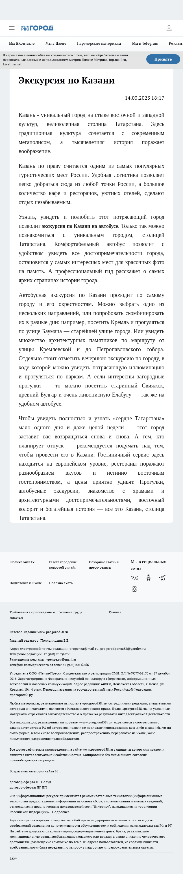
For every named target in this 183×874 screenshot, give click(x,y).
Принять (163, 59)
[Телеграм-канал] (163, 577)
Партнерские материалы (99, 43)
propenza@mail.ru (84, 648)
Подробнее (60, 812)
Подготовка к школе (26, 583)
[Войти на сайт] (169, 28)
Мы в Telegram (145, 43)
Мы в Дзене (55, 43)
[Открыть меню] (12, 28)
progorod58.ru (95, 703)
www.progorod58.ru (53, 632)
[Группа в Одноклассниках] (148, 577)
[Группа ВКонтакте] (134, 577)
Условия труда (70, 612)
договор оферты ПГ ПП (28, 787)
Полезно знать (61, 583)
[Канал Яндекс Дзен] (134, 589)
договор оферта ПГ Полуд (30, 782)
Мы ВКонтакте (22, 43)
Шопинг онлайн (22, 562)
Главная (115, 612)
